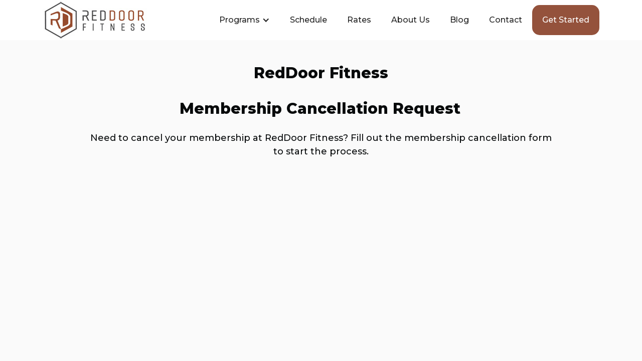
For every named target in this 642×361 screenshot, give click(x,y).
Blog (459, 20)
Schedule (308, 20)
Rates (359, 20)
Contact (505, 20)
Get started (565, 20)
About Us (410, 20)
